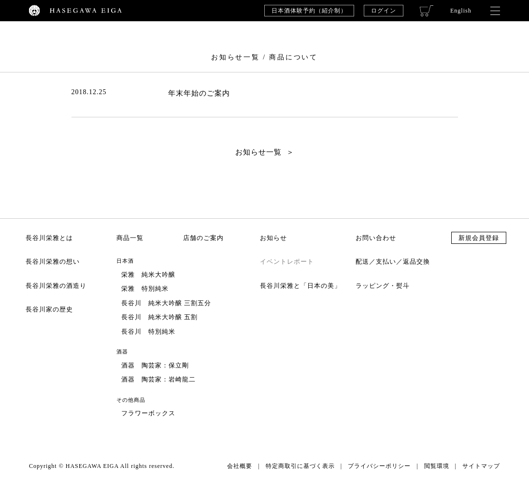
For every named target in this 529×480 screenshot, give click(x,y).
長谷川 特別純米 (148, 331)
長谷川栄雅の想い (53, 261)
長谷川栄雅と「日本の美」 (300, 285)
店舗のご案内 (203, 237)
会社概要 (239, 466)
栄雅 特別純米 (145, 288)
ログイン (383, 10)
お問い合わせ (376, 237)
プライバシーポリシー (379, 466)
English (461, 10)
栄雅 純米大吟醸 (148, 274)
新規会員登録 (478, 237)
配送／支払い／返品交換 (393, 261)
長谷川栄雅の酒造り (56, 285)
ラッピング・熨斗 (383, 285)
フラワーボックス (148, 413)
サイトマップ (481, 466)
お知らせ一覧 (258, 152)
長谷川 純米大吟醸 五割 (159, 317)
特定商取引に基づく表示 (300, 466)
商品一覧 (129, 237)
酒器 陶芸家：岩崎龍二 (158, 379)
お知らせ (273, 237)
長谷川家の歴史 (49, 309)
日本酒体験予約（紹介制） (309, 10)
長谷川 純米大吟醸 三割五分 (166, 303)
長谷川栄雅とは (49, 237)
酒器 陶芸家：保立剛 (155, 365)
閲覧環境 (436, 466)
